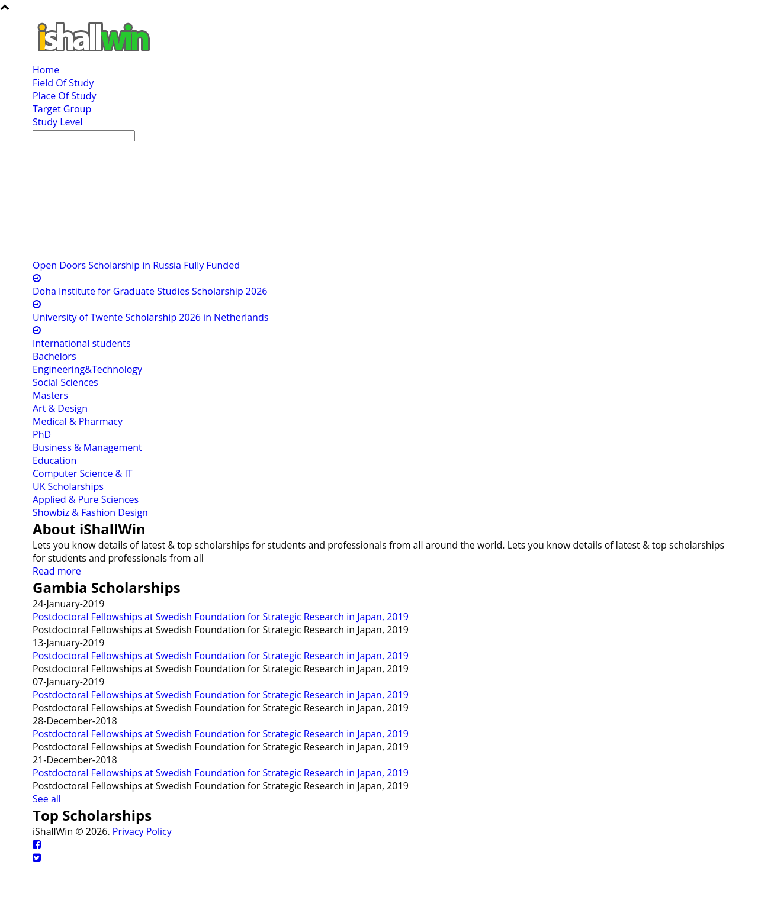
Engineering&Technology (87, 369)
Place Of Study (64, 95)
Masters (50, 395)
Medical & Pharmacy (78, 421)
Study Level (58, 121)
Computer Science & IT (83, 473)
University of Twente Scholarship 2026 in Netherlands (150, 317)
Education (54, 460)
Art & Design (60, 408)
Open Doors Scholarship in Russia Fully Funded (136, 265)
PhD (42, 434)
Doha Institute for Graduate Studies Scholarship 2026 (150, 291)
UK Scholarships (68, 486)
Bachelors (54, 356)
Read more (57, 571)
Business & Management (87, 447)
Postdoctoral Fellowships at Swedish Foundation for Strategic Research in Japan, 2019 (221, 616)
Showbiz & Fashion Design (90, 512)
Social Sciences (65, 382)
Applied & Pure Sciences (86, 499)
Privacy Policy (142, 831)
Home (46, 69)
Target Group (62, 108)
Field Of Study (63, 82)
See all (47, 798)
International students (82, 343)
